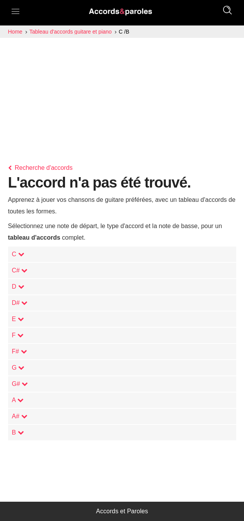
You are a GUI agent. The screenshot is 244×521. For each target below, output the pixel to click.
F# (19, 351)
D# (20, 302)
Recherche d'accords (40, 167)
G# (20, 384)
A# (19, 416)
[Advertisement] (122, 96)
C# (20, 270)
